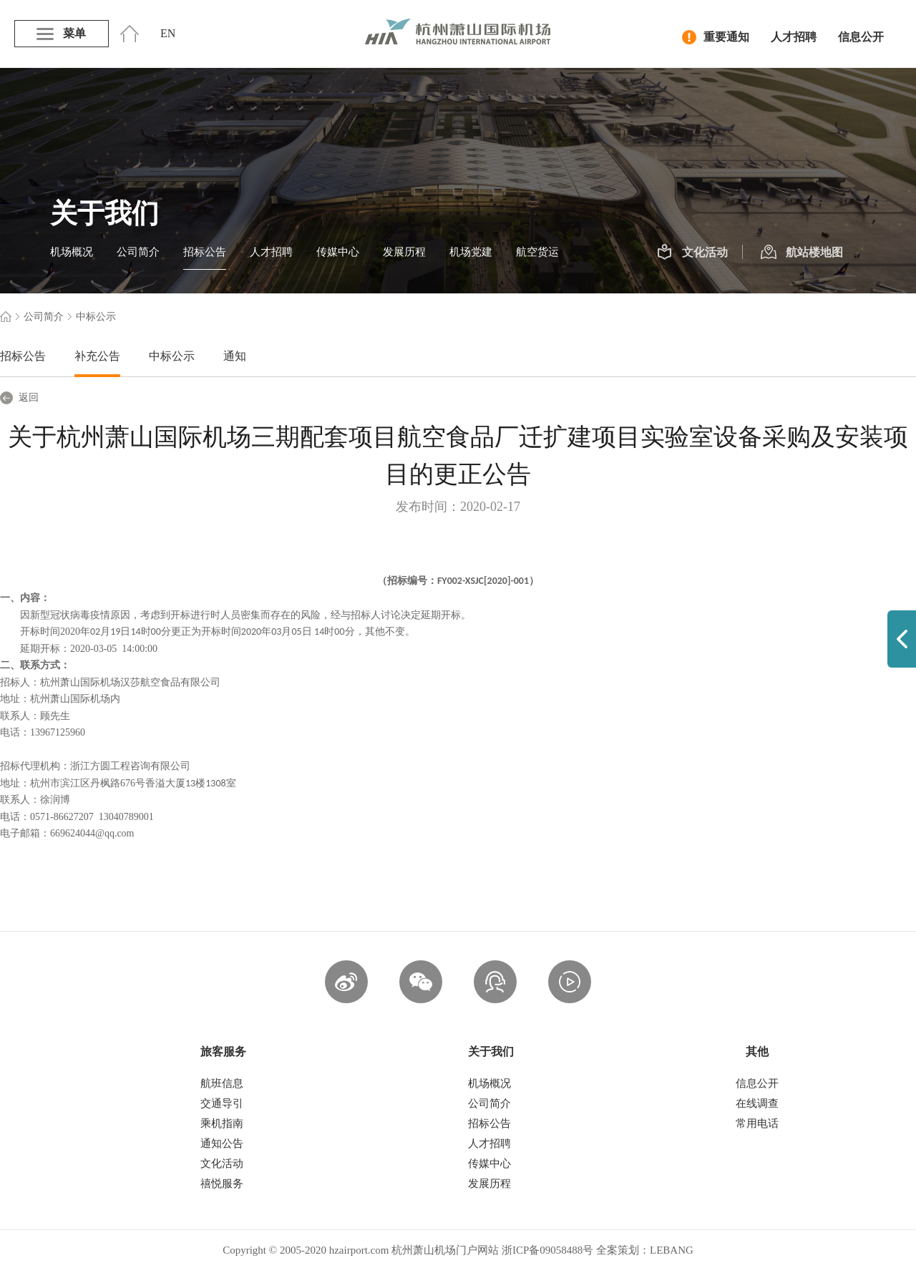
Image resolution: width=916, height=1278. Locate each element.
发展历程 (404, 252)
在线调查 (757, 1103)
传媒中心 (337, 252)
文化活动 (692, 252)
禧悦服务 (221, 1183)
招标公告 (204, 252)
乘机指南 (221, 1123)
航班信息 (221, 1083)
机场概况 (71, 252)
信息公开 (861, 37)
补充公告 (97, 356)
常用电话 (757, 1123)
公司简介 (138, 252)
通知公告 (221, 1143)
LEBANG (671, 1250)
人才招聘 (794, 37)
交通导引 (221, 1103)
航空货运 (537, 252)
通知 (234, 356)
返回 (19, 397)
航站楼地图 (802, 252)
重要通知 (715, 37)
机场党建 (470, 252)
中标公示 (172, 356)
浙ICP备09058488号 (547, 1250)
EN (167, 33)
